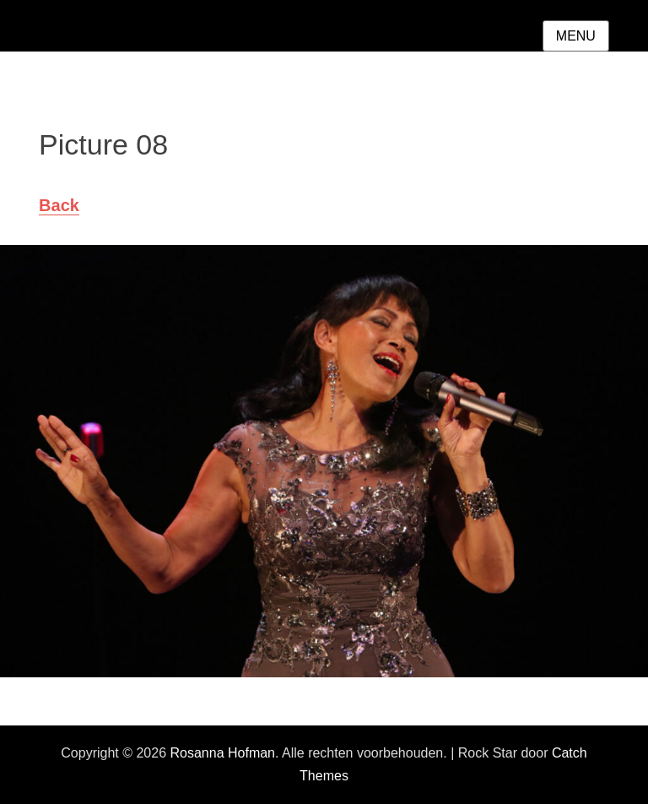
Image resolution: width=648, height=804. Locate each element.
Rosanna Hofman (222, 753)
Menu (576, 36)
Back (59, 205)
